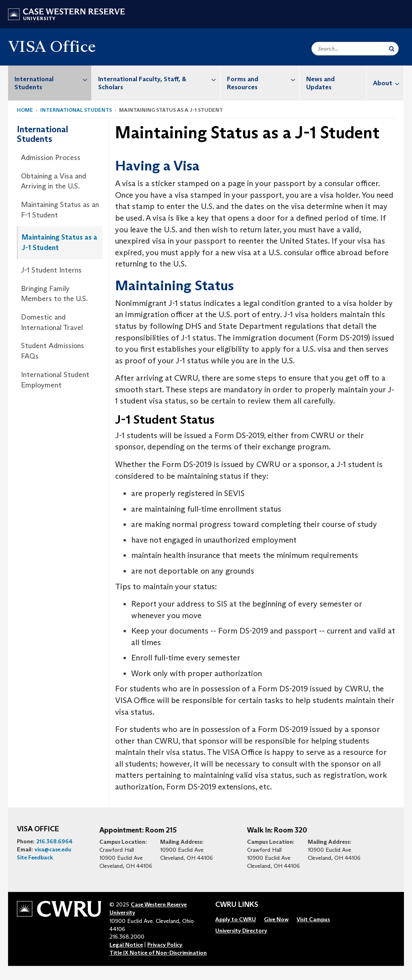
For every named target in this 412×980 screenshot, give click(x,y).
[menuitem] (50, 83)
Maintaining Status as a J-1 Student (59, 242)
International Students (52, 79)
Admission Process (50, 157)
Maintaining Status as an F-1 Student (60, 209)
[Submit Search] (391, 48)
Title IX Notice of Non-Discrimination (158, 952)
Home (25, 110)
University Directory (241, 930)
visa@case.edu (53, 849)
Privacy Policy (164, 944)
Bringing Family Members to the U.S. (54, 293)
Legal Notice (126, 944)
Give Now (276, 919)
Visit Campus (313, 919)
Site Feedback (35, 857)
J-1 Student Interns (51, 270)
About (388, 83)
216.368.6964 (54, 841)
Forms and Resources (263, 79)
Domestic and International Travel (52, 322)
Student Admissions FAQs (52, 351)
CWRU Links (236, 905)
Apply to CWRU (235, 919)
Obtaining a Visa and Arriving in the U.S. (53, 181)
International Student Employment (55, 380)
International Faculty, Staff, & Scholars (159, 79)
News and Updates (320, 83)
